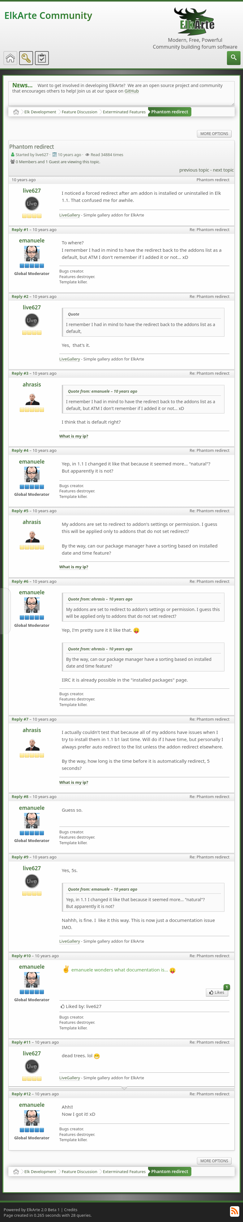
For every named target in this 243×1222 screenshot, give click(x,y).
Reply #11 (21, 1042)
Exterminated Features (124, 112)
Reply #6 (20, 581)
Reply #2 (20, 296)
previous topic (194, 170)
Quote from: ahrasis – (100, 599)
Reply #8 (20, 796)
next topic (223, 170)
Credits (70, 1209)
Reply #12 (21, 1094)
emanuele (32, 240)
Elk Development (40, 112)
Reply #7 (20, 719)
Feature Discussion (79, 112)
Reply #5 (20, 510)
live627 (32, 190)
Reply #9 (20, 857)
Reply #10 (21, 955)
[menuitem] (234, 58)
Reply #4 (20, 450)
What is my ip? (73, 436)
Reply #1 (20, 229)
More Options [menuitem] (214, 133)
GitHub (132, 91)
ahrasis (32, 384)
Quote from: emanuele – (102, 391)
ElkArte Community (48, 15)
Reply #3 (20, 373)
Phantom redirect (169, 112)
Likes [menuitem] (218, 992)
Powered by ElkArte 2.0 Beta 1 (32, 1209)
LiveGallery (69, 215)
